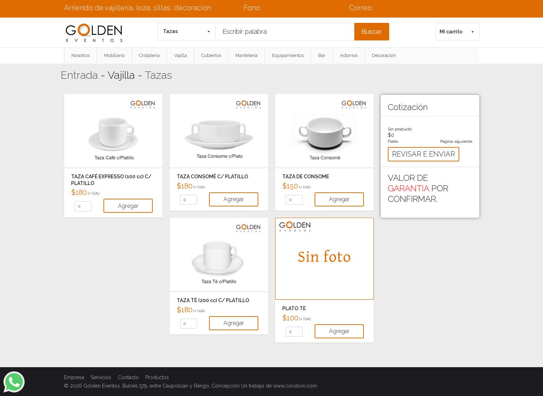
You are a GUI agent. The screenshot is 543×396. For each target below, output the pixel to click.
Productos (157, 377)
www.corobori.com (295, 386)
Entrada (79, 75)
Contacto (128, 377)
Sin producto (400, 129)
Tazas (158, 75)
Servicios (101, 377)
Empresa (74, 377)
